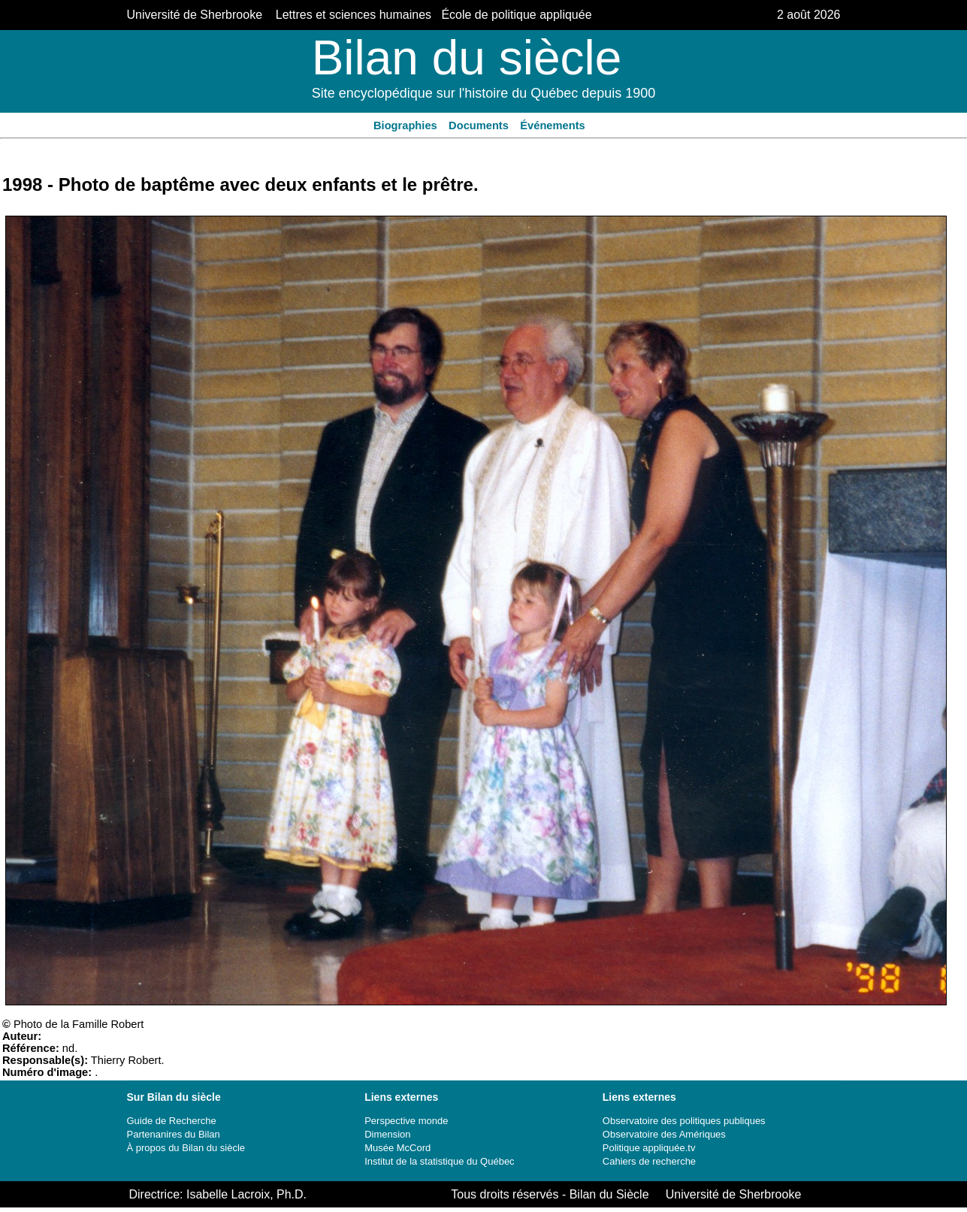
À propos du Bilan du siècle (186, 1147)
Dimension (387, 1134)
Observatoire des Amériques (664, 1134)
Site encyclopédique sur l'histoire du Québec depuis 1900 (484, 93)
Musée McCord (397, 1147)
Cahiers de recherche (649, 1161)
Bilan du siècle (467, 58)
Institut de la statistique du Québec (439, 1161)
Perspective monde (406, 1120)
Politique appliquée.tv (649, 1147)
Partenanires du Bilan (173, 1134)
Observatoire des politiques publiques (684, 1120)
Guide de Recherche (171, 1120)
